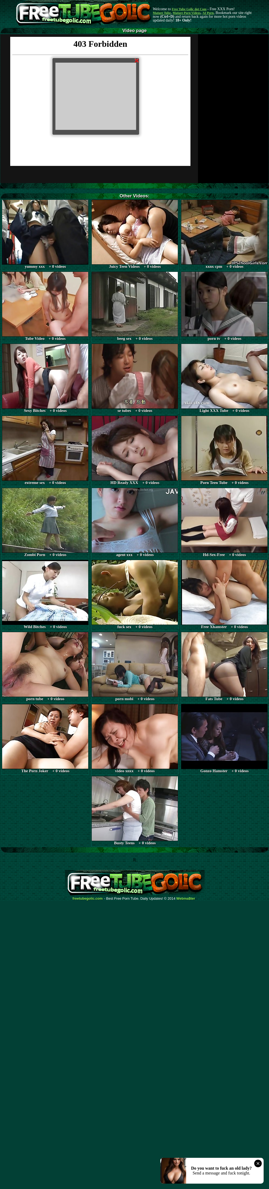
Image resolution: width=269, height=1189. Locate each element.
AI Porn (208, 13)
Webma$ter (185, 898)
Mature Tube (162, 13)
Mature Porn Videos (187, 13)
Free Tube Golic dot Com (189, 9)
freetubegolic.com (88, 898)
